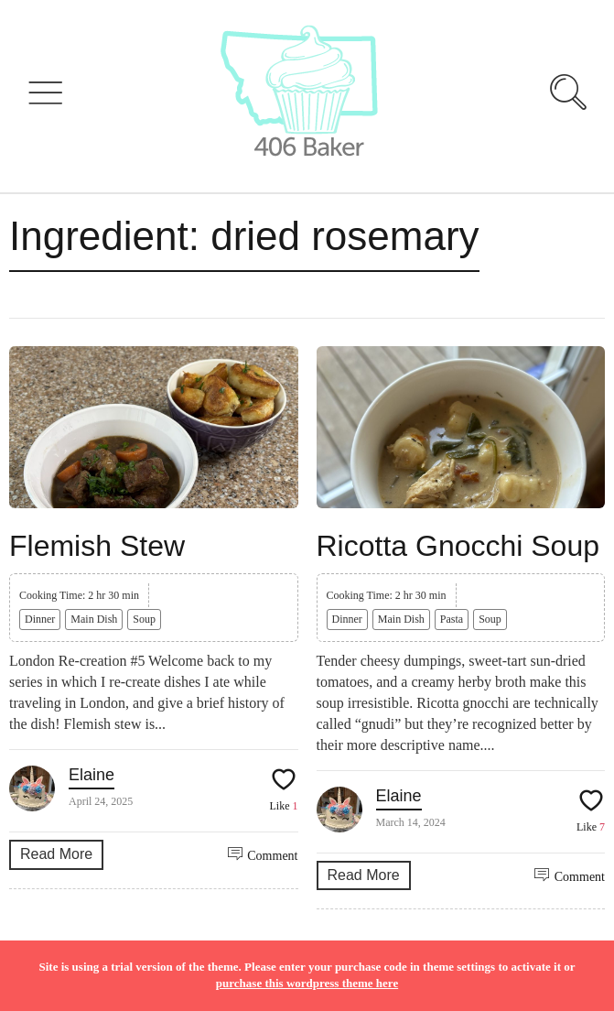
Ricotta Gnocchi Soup (458, 545)
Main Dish (93, 619)
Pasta (451, 619)
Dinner (40, 619)
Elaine (91, 775)
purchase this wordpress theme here (307, 983)
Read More (56, 854)
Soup (144, 619)
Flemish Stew (97, 545)
